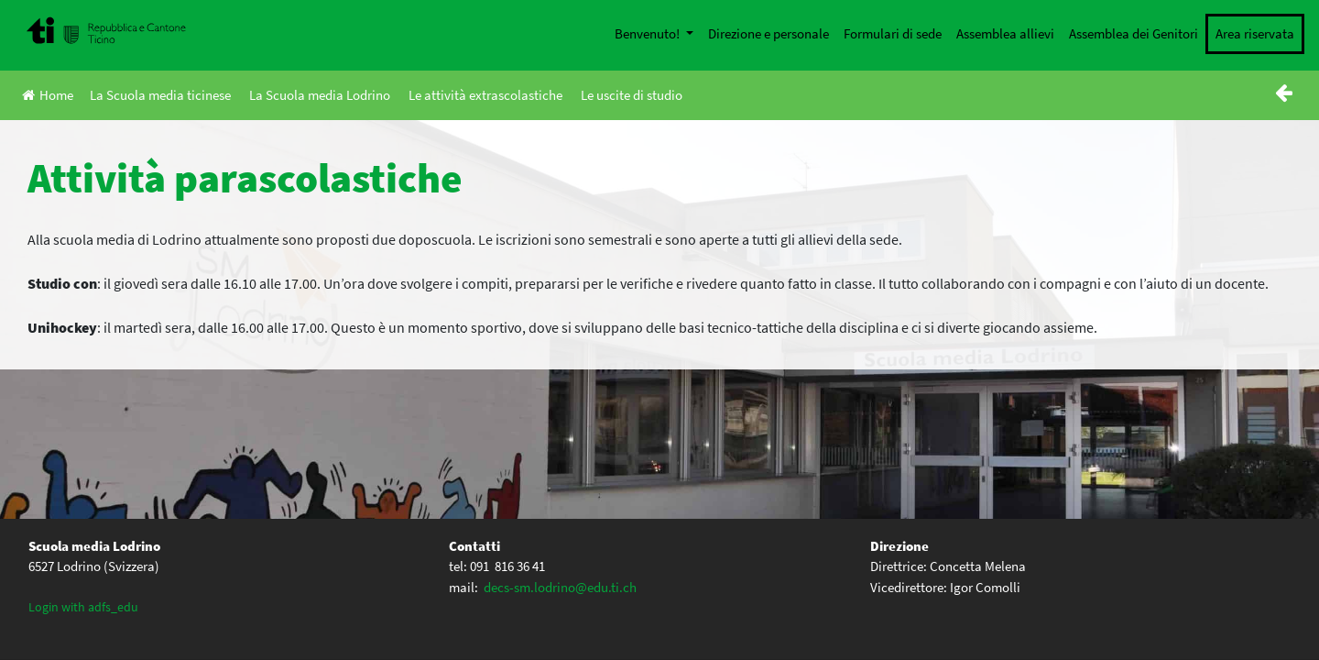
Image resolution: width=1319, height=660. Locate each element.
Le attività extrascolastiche (485, 95)
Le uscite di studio (631, 95)
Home (47, 95)
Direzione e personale (768, 33)
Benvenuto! (648, 33)
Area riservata (1254, 33)
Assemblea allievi (1005, 33)
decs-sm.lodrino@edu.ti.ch (560, 587)
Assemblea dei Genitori (1133, 33)
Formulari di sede (893, 33)
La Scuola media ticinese (160, 95)
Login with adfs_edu (83, 607)
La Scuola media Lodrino (319, 95)
